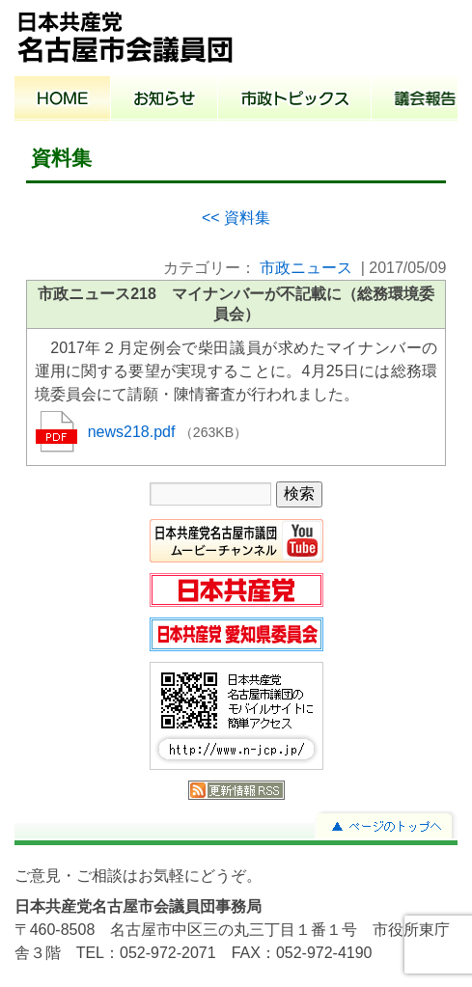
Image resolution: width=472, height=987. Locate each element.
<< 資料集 (236, 217)
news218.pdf (134, 432)
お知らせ (164, 100)
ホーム (62, 100)
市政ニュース (306, 268)
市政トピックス (295, 100)
